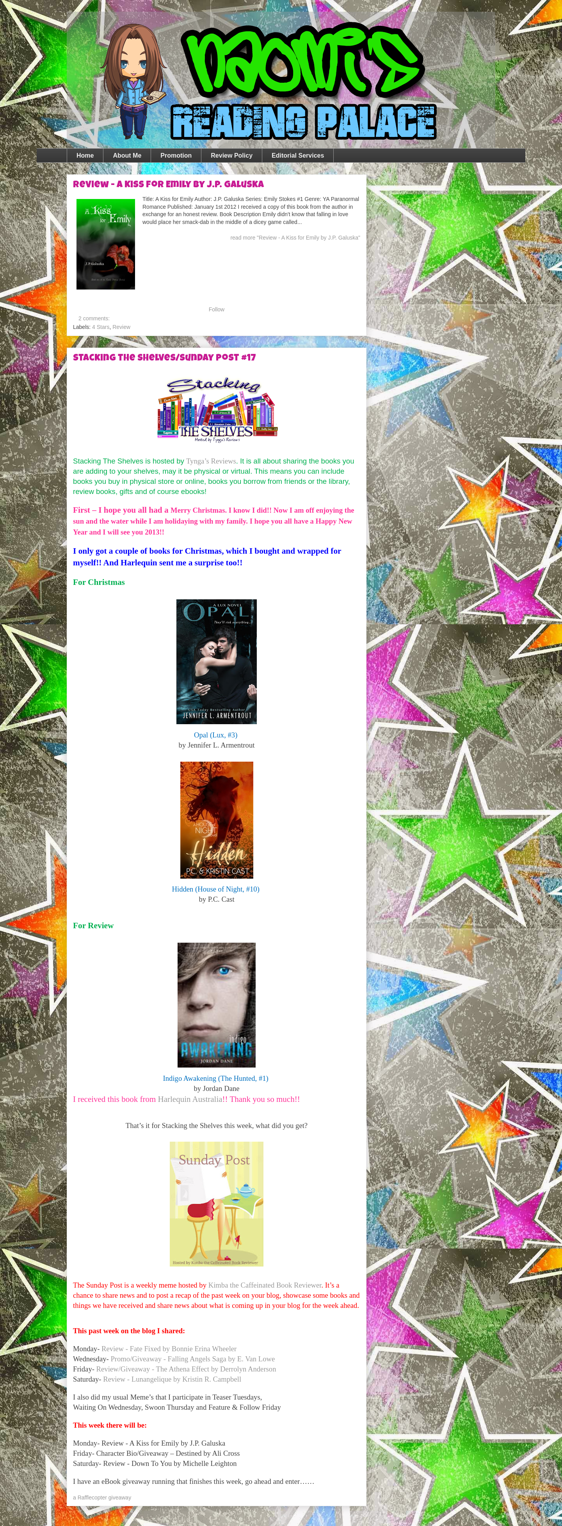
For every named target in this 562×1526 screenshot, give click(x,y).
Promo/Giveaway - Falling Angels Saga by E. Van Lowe (192, 1359)
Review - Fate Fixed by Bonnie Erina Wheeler (169, 1349)
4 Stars (100, 327)
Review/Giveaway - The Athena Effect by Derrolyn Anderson (186, 1369)
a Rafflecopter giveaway (102, 1497)
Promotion (176, 155)
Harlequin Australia (190, 1099)
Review (121, 327)
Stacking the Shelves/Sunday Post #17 (164, 358)
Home (85, 155)
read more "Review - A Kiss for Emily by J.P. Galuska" (295, 237)
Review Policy (232, 155)
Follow (216, 309)
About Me (127, 155)
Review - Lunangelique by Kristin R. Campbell (172, 1379)
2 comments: (94, 318)
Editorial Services (298, 155)
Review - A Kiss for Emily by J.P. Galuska (168, 185)
